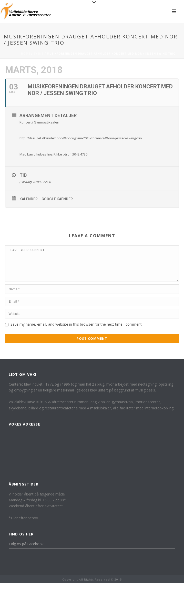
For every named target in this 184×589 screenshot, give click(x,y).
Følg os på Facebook (26, 549)
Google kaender (57, 199)
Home (25, 53)
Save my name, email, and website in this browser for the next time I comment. (76, 330)
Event (39, 53)
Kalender (28, 199)
